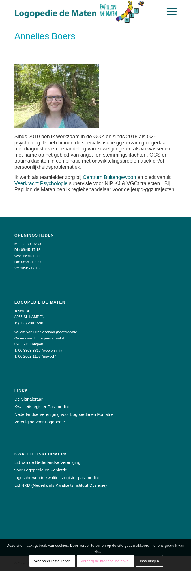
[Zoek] (155, 11)
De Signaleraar (28, 399)
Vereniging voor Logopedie (39, 421)
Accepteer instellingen (52, 561)
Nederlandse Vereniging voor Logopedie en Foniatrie (64, 414)
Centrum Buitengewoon (109, 177)
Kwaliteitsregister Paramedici (41, 406)
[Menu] (169, 11)
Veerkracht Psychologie (41, 183)
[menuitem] (155, 11)
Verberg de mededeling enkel (105, 561)
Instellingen (149, 561)
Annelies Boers (44, 36)
